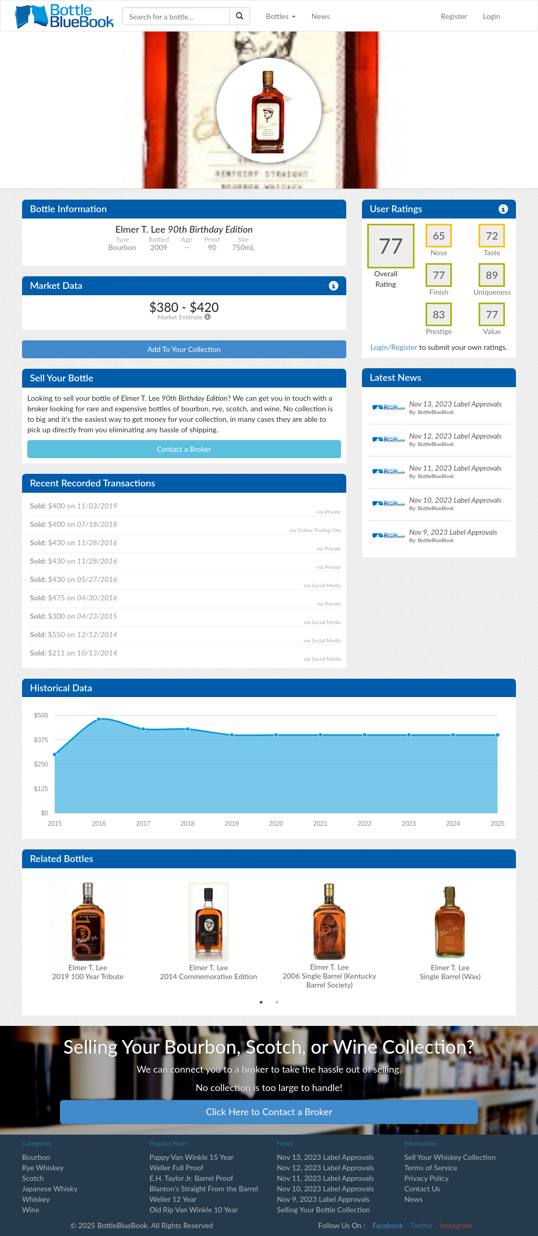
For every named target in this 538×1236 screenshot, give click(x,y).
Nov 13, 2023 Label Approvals (325, 1156)
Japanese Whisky (49, 1188)
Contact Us (422, 1188)
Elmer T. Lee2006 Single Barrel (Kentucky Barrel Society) (329, 975)
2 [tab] (277, 1002)
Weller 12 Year (173, 1199)
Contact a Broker (184, 448)
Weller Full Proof (177, 1167)
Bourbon (36, 1156)
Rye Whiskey (43, 1167)
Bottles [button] (281, 16)
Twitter (421, 1225)
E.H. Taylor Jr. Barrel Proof (191, 1177)
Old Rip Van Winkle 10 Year (194, 1209)
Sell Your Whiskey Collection (450, 1156)
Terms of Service (431, 1167)
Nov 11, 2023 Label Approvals (325, 1177)
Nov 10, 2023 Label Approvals (325, 1188)
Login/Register (393, 346)
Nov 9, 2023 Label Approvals (323, 1199)
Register (454, 16)
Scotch (33, 1177)
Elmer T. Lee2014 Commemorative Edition (208, 972)
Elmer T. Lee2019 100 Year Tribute (87, 972)
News (321, 16)
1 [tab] (261, 1002)
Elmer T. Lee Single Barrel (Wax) (450, 972)
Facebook (388, 1225)
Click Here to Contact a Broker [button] (269, 1111)
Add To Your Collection (184, 349)
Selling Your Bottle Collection (323, 1209)
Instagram (456, 1225)
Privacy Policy (427, 1177)
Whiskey (36, 1199)
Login (491, 16)
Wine (30, 1209)
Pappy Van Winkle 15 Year (192, 1156)
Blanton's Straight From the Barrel (204, 1188)
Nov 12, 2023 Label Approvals (325, 1167)
